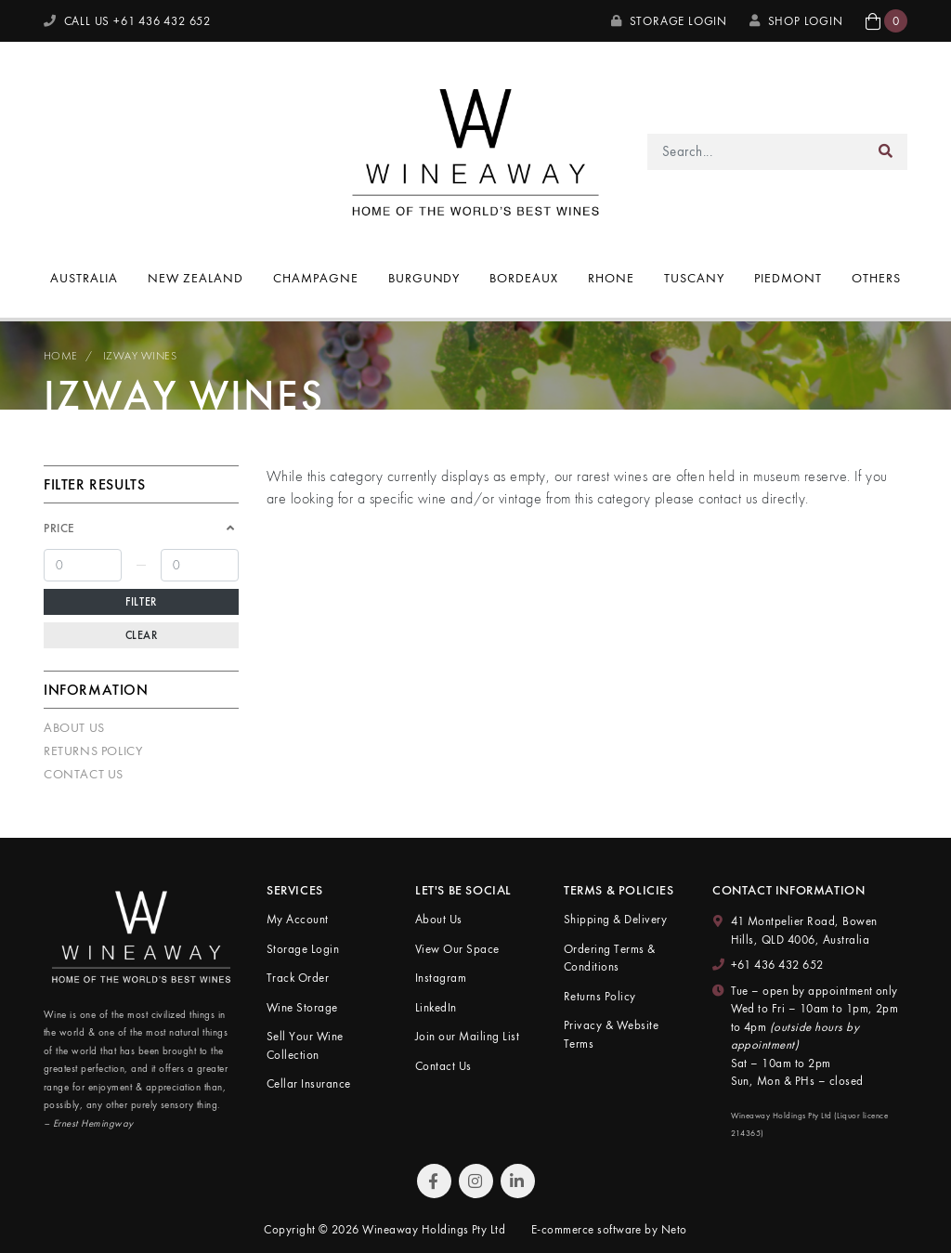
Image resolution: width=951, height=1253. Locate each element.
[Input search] (756, 152)
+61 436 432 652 (777, 964)
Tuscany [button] (694, 277)
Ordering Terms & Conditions (610, 958)
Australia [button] (84, 277)
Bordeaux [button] (523, 277)
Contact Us (84, 773)
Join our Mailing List (467, 1036)
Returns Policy (93, 750)
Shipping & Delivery (615, 919)
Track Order (298, 977)
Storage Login (669, 21)
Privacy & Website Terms (611, 1034)
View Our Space (457, 949)
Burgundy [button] (424, 277)
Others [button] (876, 277)
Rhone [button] (611, 277)
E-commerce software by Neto (609, 1229)
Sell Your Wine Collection (305, 1045)
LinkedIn (436, 1007)
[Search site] (886, 152)
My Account (298, 919)
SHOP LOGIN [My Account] (796, 21)
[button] (886, 21)
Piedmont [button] (788, 277)
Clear (141, 635)
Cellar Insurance (309, 1083)
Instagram (440, 977)
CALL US (127, 21)
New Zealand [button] (195, 277)
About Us (74, 727)
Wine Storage (302, 1007)
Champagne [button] (315, 277)
